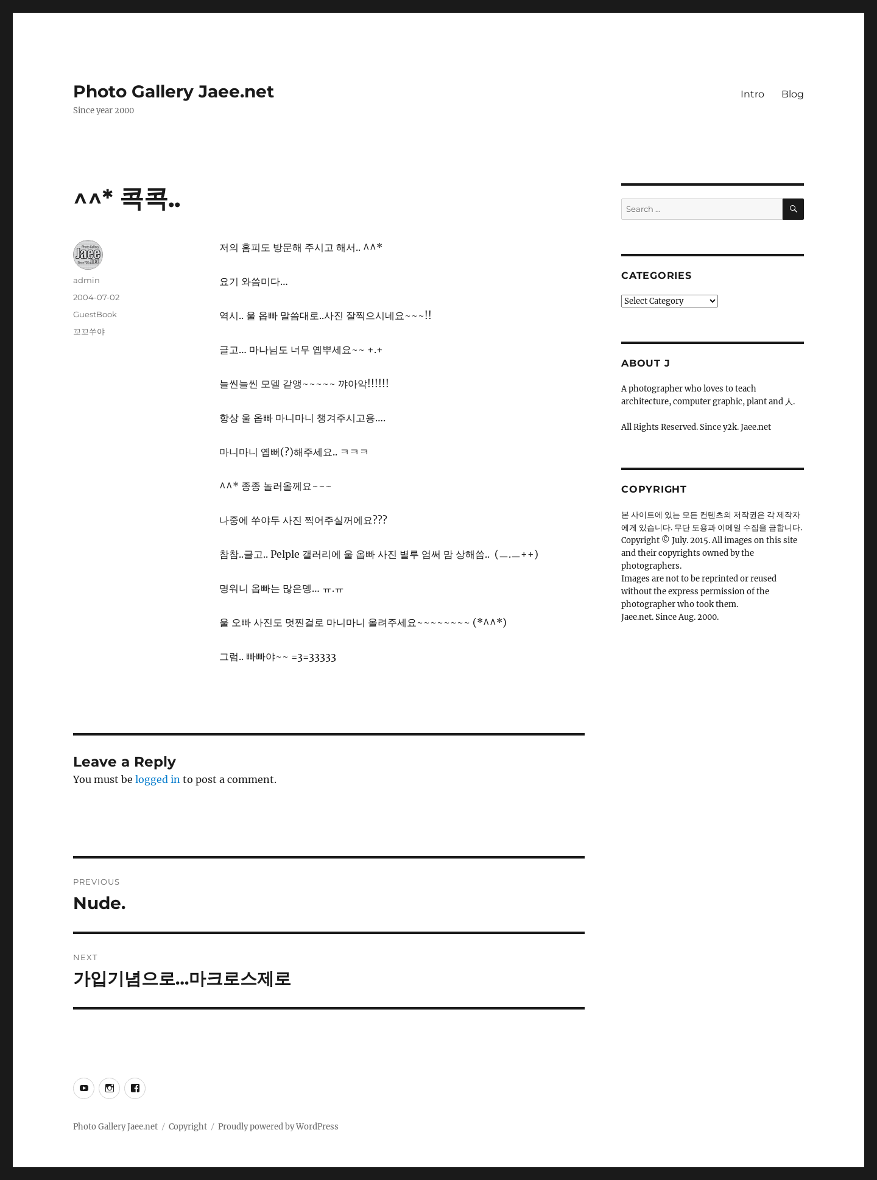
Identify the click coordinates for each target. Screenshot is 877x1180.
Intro (752, 94)
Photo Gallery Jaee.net (173, 91)
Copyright (188, 1127)
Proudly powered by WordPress (278, 1127)
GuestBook (95, 314)
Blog (792, 94)
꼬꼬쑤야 (89, 331)
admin (86, 280)
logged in (157, 779)
